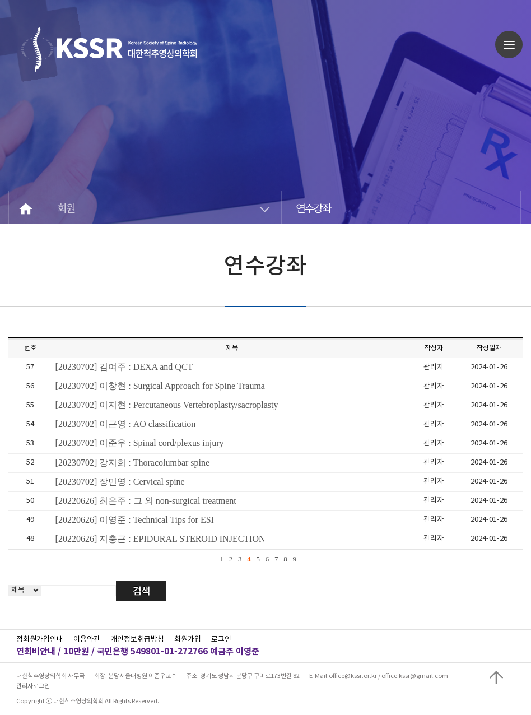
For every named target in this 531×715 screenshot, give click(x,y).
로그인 (221, 639)
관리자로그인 (33, 686)
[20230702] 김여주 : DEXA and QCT (124, 367)
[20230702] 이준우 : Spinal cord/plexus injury (139, 443)
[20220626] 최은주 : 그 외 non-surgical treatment (145, 500)
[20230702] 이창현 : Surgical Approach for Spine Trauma (160, 386)
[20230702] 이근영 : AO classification (125, 424)
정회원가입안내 (39, 639)
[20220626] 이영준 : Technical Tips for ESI (134, 519)
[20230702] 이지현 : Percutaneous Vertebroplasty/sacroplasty (166, 405)
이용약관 (86, 639)
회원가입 (187, 639)
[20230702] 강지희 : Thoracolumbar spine (132, 462)
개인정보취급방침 (137, 639)
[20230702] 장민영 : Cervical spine (120, 481)
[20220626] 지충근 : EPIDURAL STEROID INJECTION (160, 539)
